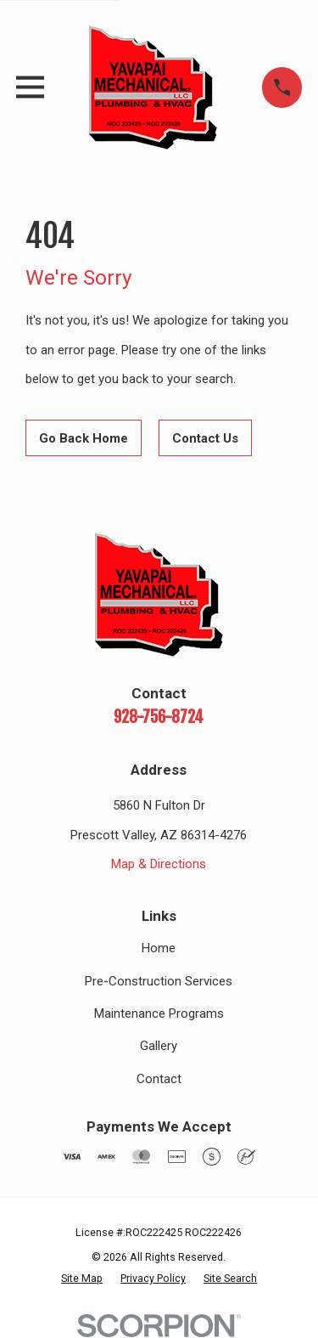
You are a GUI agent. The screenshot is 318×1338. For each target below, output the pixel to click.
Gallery (158, 1045)
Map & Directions (158, 864)
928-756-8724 (159, 717)
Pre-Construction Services (158, 981)
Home (159, 948)
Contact (159, 1079)
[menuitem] (82, 1278)
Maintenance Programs (159, 1013)
